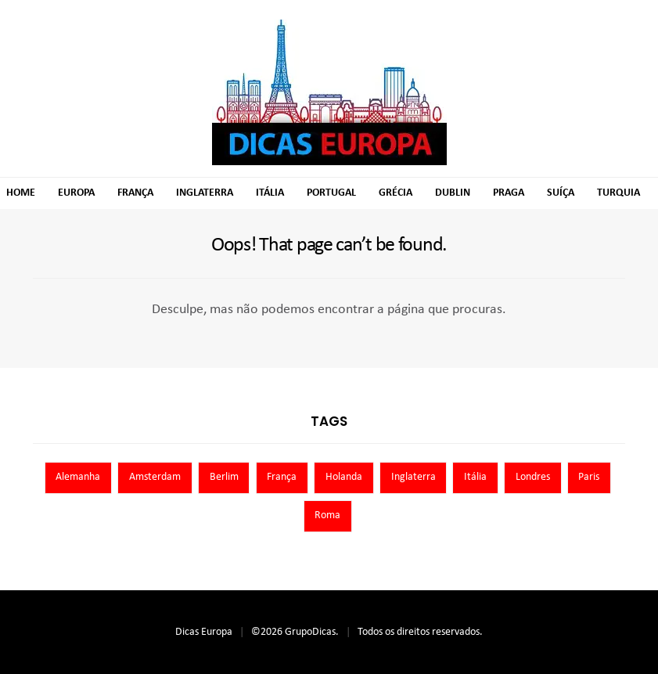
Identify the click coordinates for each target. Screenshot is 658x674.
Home (20, 193)
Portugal (331, 193)
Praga (508, 193)
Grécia (395, 193)
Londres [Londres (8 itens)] (533, 477)
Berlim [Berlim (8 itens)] (224, 477)
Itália (270, 193)
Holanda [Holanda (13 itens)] (343, 477)
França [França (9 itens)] (282, 477)
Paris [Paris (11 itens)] (588, 477)
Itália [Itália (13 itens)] (475, 477)
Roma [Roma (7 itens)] (327, 515)
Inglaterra (204, 193)
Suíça (560, 193)
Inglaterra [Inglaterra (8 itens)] (413, 477)
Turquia (618, 193)
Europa (76, 193)
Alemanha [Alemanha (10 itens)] (78, 477)
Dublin (452, 193)
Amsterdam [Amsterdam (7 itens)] (155, 477)
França (135, 193)
